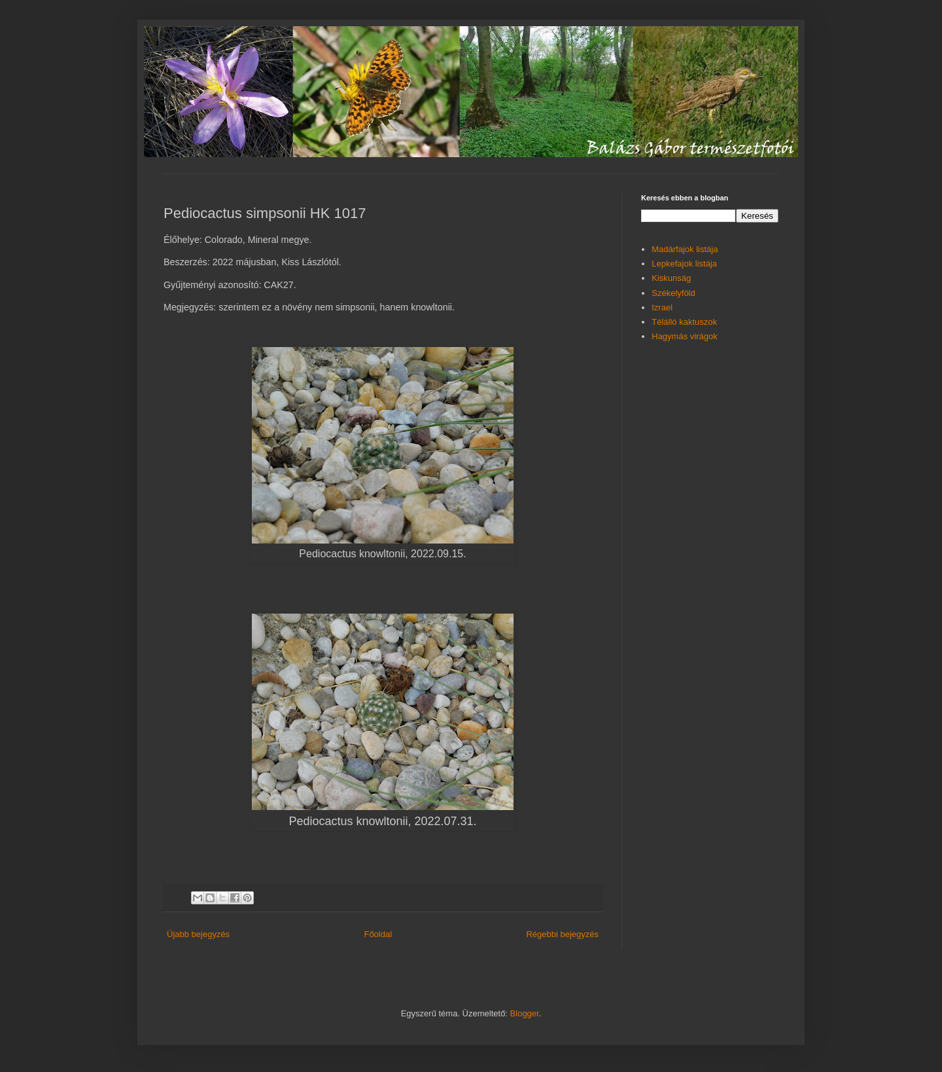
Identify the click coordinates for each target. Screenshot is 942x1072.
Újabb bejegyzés (198, 934)
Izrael (662, 307)
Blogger (524, 1013)
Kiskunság (671, 278)
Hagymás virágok (684, 336)
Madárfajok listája (685, 249)
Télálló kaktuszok (684, 322)
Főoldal (378, 934)
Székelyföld (673, 293)
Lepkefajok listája (684, 263)
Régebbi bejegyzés (562, 934)
